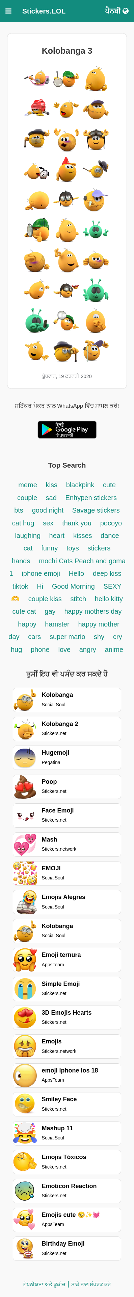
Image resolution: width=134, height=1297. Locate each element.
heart (57, 535)
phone (40, 649)
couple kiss (45, 599)
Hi (40, 586)
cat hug (23, 523)
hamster (57, 624)
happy (28, 624)
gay (50, 611)
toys (72, 548)
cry (117, 636)
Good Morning (73, 586)
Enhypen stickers (91, 497)
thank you (76, 523)
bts (18, 510)
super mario (68, 636)
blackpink (80, 485)
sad (51, 497)
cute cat (24, 611)
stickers (98, 548)
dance (110, 535)
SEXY (113, 586)
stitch (79, 599)
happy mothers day (93, 611)
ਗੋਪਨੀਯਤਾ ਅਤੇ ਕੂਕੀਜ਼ (44, 1284)
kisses (83, 535)
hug (16, 649)
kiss (51, 485)
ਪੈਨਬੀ (117, 11)
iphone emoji (41, 573)
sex (48, 523)
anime (114, 649)
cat (28, 548)
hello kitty (109, 599)
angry (87, 649)
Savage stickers (96, 510)
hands (21, 561)
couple (28, 497)
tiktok (21, 586)
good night (48, 510)
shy (99, 636)
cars (34, 636)
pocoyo (111, 523)
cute (109, 485)
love (65, 649)
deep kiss (107, 573)
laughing (28, 535)
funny (49, 548)
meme (27, 485)
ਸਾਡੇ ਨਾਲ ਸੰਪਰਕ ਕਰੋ (91, 1284)
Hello (76, 573)
